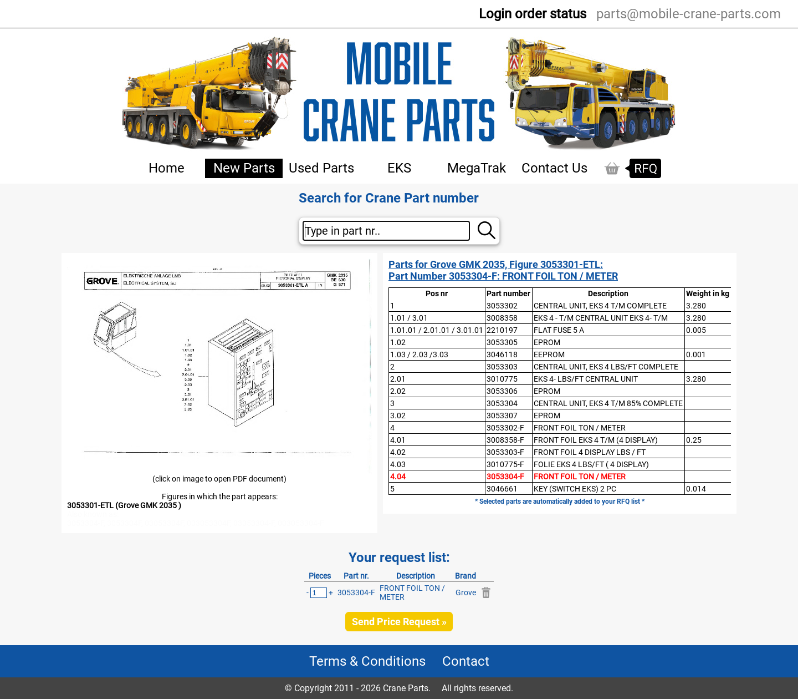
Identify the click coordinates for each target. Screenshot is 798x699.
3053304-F (505, 476)
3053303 (502, 366)
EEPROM (549, 354)
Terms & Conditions (367, 661)
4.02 (398, 452)
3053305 (502, 342)
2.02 (398, 391)
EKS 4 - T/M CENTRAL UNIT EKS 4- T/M (601, 317)
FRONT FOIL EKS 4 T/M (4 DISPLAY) (596, 439)
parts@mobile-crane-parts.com (688, 14)
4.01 (398, 439)
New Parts (244, 168)
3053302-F (505, 427)
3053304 (502, 403)
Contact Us (554, 168)
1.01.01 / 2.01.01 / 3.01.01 (436, 330)
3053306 (502, 391)
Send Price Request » (399, 621)
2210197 (502, 330)
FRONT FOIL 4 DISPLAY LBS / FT (590, 452)
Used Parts (321, 168)
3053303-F (505, 452)
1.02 (398, 342)
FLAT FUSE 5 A (559, 330)
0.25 (694, 439)
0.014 (696, 488)
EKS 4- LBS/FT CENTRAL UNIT (586, 378)
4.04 (398, 476)
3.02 (398, 415)
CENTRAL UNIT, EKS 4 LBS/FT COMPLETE (606, 366)
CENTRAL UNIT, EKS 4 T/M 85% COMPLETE (608, 403)
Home (167, 168)
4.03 (398, 464)
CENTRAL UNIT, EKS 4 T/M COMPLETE (600, 305)
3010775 (502, 378)
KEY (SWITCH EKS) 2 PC (575, 488)
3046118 (502, 354)
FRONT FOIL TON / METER (580, 427)
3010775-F (505, 464)
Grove (466, 592)
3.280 (696, 305)
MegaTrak (476, 168)
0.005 (696, 330)
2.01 (398, 378)
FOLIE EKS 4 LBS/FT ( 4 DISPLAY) (591, 464)
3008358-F (505, 439)
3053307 (502, 415)
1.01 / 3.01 (409, 317)
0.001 (696, 354)
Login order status (532, 14)
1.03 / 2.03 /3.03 (419, 354)
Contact (465, 661)
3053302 (502, 305)
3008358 (502, 317)
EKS (399, 168)
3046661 (502, 488)
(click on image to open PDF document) (219, 478)
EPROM (547, 342)
